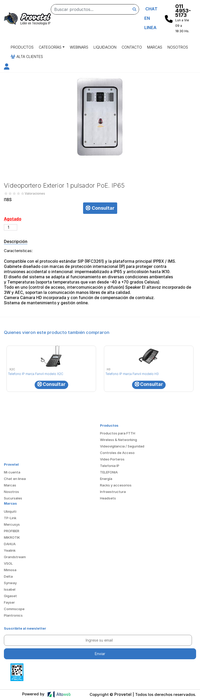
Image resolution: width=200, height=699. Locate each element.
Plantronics (13, 615)
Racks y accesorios (116, 485)
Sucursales (13, 498)
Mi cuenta (12, 472)
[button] (6, 67)
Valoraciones (35, 193)
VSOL (8, 563)
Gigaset (10, 596)
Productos (22, 47)
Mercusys (12, 524)
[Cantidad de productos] (10, 227)
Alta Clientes (27, 56)
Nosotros (177, 47)
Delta (8, 576)
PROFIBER (11, 531)
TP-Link (10, 518)
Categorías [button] (50, 47)
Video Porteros (112, 459)
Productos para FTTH (117, 433)
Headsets (108, 498)
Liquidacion (104, 47)
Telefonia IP (109, 466)
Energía (106, 479)
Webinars (79, 47)
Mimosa (10, 570)
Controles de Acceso (117, 453)
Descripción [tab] (15, 241)
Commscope (14, 609)
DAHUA (10, 544)
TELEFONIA (109, 472)
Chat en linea (15, 479)
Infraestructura (113, 492)
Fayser (9, 602)
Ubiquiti (10, 511)
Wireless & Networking (118, 440)
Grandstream (15, 557)
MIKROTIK (12, 537)
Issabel (9, 589)
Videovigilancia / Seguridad (122, 446)
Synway (10, 583)
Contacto (132, 47)
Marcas (154, 47)
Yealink (10, 550)
